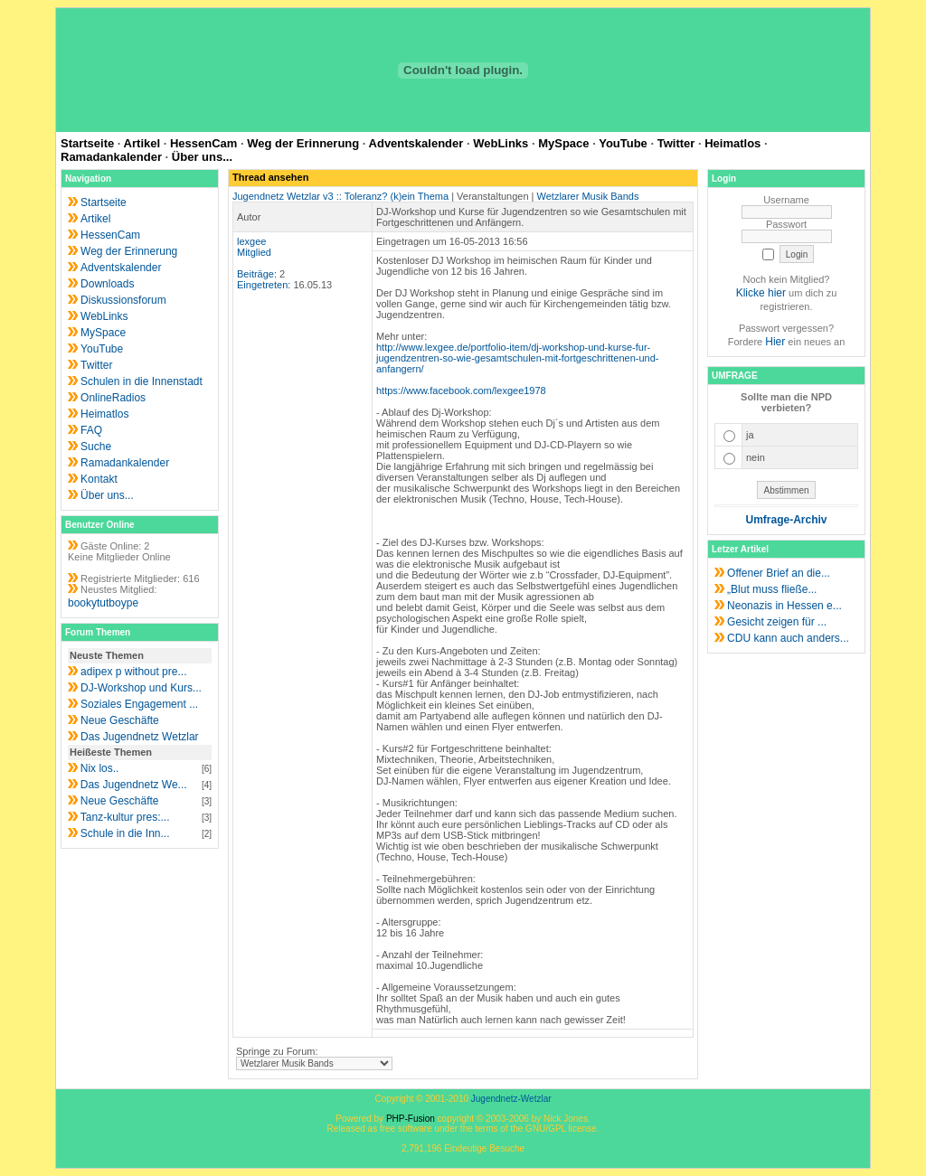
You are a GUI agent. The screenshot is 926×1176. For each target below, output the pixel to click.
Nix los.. (99, 768)
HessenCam (203, 143)
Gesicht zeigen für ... (777, 622)
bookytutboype (103, 603)
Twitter (676, 143)
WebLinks (500, 143)
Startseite (87, 143)
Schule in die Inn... (125, 833)
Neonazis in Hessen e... (784, 605)
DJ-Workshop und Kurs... (141, 688)
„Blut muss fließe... (772, 589)
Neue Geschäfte (119, 720)
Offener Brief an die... (778, 573)
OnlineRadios (113, 397)
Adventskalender (416, 143)
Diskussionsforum (123, 300)
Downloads (107, 284)
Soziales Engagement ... (139, 704)
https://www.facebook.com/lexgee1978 (461, 390)
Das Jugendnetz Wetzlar (139, 736)
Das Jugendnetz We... (133, 784)
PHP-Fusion (410, 1119)
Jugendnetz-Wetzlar (511, 1099)
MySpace (563, 143)
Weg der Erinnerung (303, 143)
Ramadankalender (111, 157)
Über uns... (202, 157)
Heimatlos (732, 143)
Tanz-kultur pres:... (125, 817)
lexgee (251, 241)
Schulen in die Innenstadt (141, 381)
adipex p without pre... (133, 671)
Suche (95, 446)
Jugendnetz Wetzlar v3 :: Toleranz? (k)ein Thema (340, 196)
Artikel (142, 143)
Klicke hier (761, 293)
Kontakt (99, 479)
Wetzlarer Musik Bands (588, 196)
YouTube (623, 143)
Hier (775, 341)
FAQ (91, 430)
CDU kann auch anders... (788, 638)
